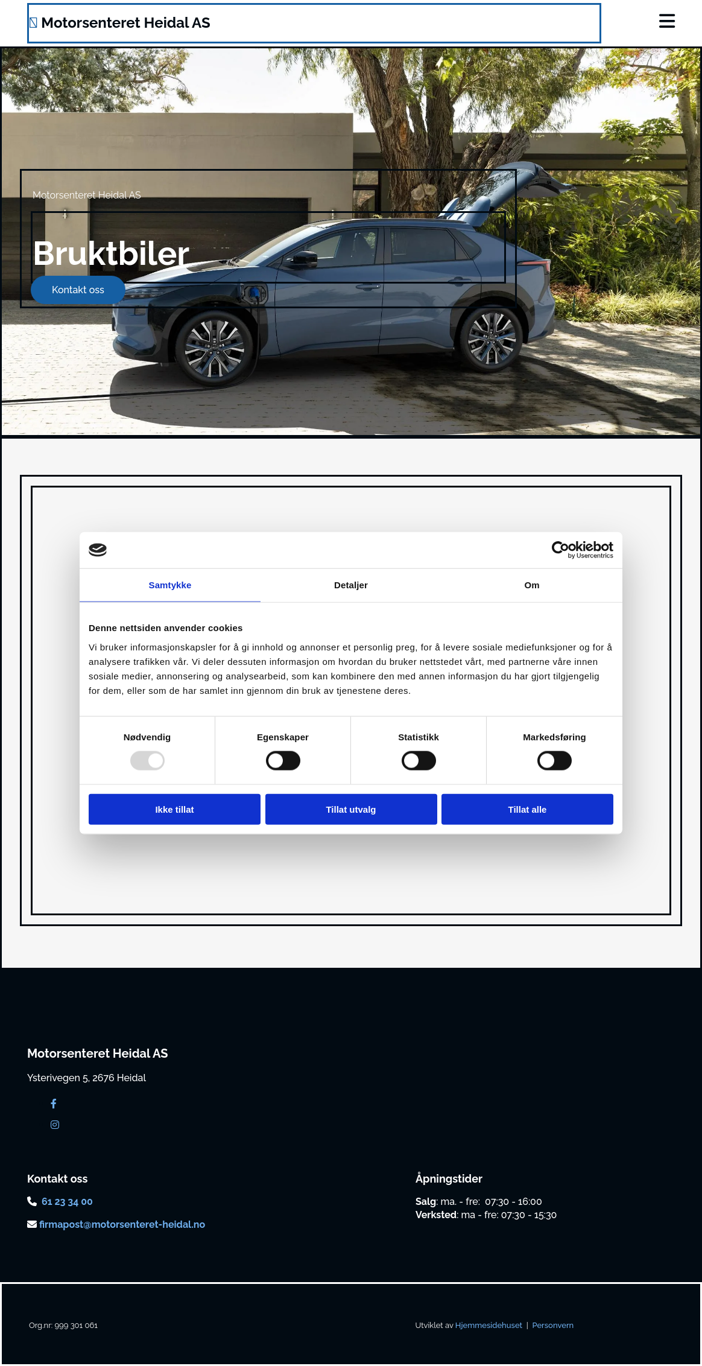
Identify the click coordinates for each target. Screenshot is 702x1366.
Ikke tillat (174, 809)
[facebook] (54, 1104)
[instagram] (55, 1125)
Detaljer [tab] (351, 585)
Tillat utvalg (351, 809)
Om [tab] (531, 585)
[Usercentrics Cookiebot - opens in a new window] (560, 550)
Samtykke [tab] (170, 585)
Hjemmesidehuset (488, 1325)
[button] (628, 21)
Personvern (553, 1325)
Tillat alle (527, 809)
